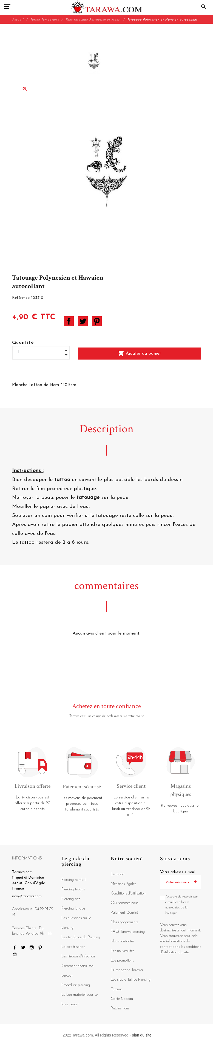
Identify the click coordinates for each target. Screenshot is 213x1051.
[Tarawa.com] (106, 7)
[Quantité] (41, 352)
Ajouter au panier (139, 353)
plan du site (142, 1035)
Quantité (23, 342)
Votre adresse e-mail (177, 872)
